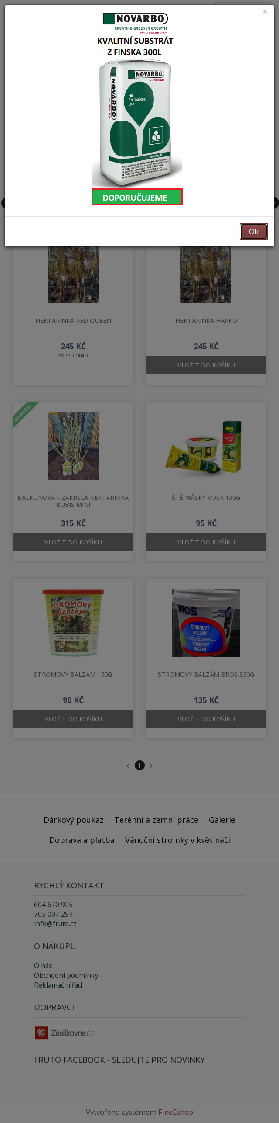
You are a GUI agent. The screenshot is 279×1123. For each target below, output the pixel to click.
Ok (254, 231)
